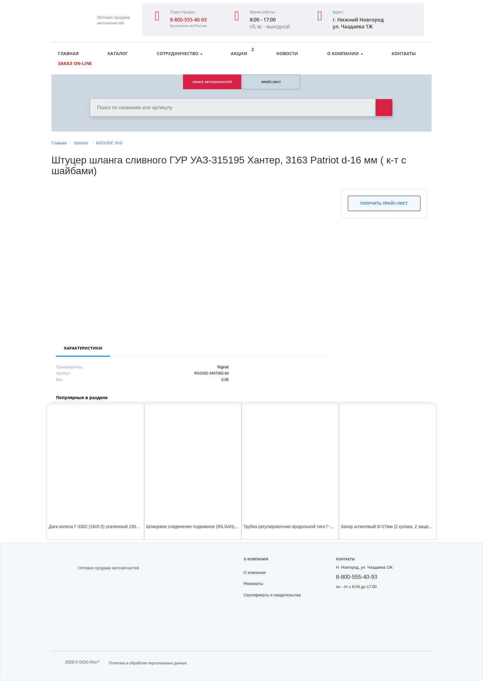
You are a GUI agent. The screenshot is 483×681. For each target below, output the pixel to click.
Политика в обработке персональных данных (148, 663)
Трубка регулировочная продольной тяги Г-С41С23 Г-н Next (303, 526)
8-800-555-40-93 (188, 19)
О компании (345, 53)
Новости (287, 53)
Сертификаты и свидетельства (272, 595)
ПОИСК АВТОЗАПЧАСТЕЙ (212, 82)
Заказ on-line (75, 63)
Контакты (404, 53)
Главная (68, 53)
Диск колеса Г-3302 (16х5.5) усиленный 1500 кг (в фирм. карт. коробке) (120, 526)
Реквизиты (253, 583)
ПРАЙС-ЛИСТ (271, 82)
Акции (240, 52)
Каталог (118, 53)
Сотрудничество (179, 53)
